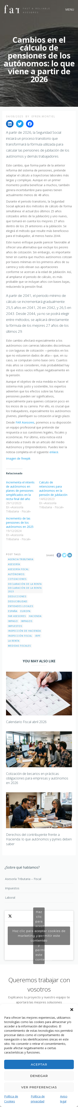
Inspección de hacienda (24, 630)
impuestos (15, 626)
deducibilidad (17, 601)
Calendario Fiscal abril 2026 (26, 722)
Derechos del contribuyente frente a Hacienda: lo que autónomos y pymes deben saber (39, 839)
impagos (26, 621)
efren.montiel (43, 116)
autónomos (16, 574)
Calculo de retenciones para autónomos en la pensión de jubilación (53, 488)
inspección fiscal (20, 635)
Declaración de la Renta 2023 (25, 589)
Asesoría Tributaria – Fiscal (23, 879)
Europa (25, 611)
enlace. (54, 452)
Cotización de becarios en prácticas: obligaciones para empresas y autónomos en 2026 (37, 778)
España (12, 611)
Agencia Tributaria (20, 559)
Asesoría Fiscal (18, 569)
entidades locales (20, 606)
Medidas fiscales (19, 645)
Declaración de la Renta (25, 584)
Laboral (10, 897)
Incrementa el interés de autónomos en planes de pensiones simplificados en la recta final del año (20, 490)
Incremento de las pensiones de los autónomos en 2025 (19, 522)
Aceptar (39, 1064)
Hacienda (35, 616)
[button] (72, 1009)
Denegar (39, 1076)
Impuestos (12, 888)
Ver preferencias (39, 1087)
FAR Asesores (25, 422)
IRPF (37, 635)
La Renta (13, 640)
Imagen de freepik (18, 458)
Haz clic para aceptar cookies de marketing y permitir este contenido (39, 935)
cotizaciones (17, 579)
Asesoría (14, 564)
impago (13, 621)
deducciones (17, 596)
